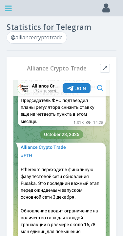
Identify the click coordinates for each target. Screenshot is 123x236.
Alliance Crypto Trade (57, 68)
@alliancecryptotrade (37, 37)
